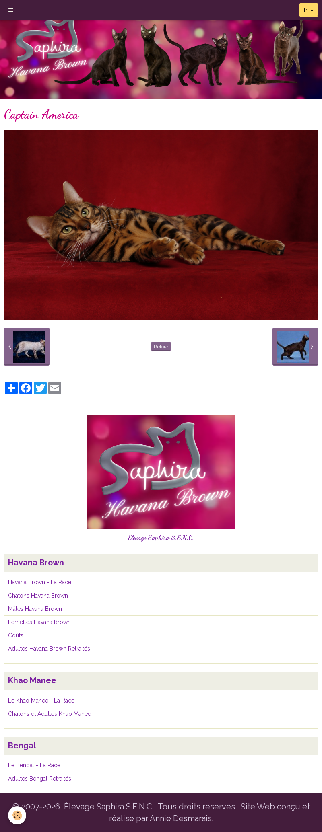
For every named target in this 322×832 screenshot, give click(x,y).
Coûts (15, 635)
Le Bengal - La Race (34, 765)
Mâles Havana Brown (35, 609)
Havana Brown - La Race (39, 582)
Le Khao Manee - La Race (41, 700)
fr (306, 10)
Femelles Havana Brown (39, 622)
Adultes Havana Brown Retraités (49, 648)
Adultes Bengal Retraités (39, 778)
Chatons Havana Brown (38, 595)
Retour (161, 346)
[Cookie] (17, 815)
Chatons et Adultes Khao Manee (49, 714)
